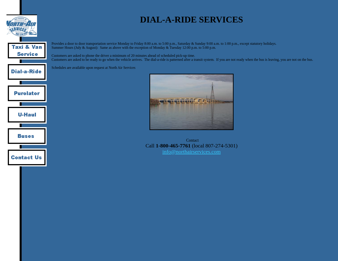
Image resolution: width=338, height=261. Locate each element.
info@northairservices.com (191, 152)
